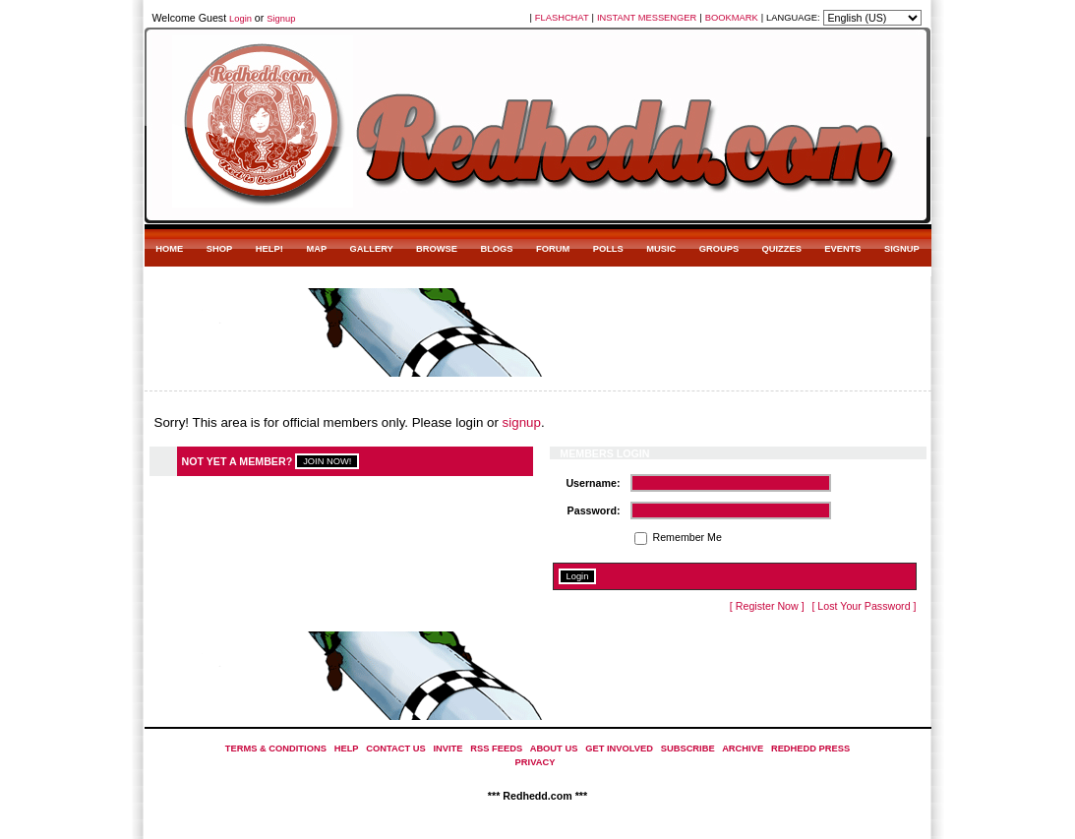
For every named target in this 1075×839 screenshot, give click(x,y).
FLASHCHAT (562, 18)
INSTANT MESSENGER (646, 18)
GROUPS (719, 249)
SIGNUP (902, 249)
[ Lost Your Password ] (863, 606)
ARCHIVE (742, 748)
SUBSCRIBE (688, 748)
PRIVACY (535, 762)
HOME (169, 249)
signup (522, 422)
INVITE (447, 748)
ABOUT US (554, 748)
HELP (346, 748)
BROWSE (436, 249)
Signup (281, 19)
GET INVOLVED (619, 748)
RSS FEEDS (496, 748)
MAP (316, 249)
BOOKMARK (731, 18)
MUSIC (661, 249)
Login (240, 19)
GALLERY (371, 249)
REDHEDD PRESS (810, 748)
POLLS (608, 249)
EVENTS (842, 249)
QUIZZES (781, 249)
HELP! (269, 249)
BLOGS (496, 249)
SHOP (219, 249)
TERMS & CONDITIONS (276, 748)
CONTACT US (395, 748)
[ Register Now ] (767, 606)
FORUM (552, 249)
